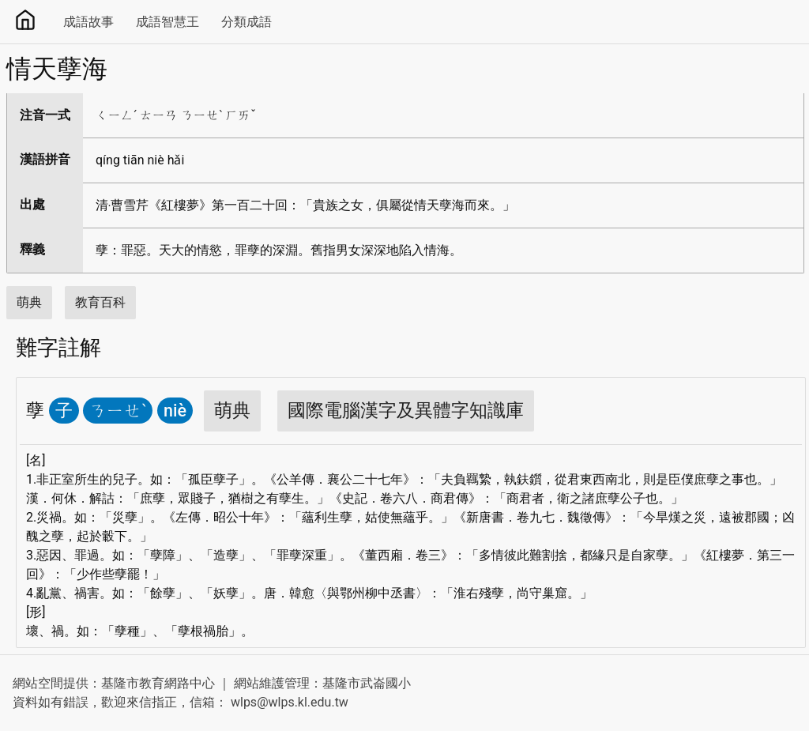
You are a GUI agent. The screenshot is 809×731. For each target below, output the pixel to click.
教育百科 (100, 302)
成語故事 (88, 21)
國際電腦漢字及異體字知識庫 (406, 410)
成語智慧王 (167, 21)
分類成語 (246, 21)
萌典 (29, 302)
